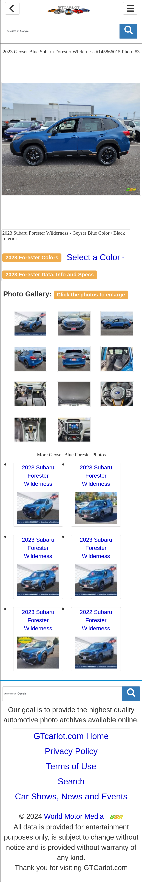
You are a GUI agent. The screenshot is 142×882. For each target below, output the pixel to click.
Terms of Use (71, 766)
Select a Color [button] (95, 257)
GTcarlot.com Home (71, 736)
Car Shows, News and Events (71, 796)
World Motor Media (74, 816)
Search (71, 781)
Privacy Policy (71, 751)
